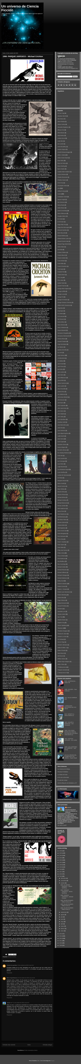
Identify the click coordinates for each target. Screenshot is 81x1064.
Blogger (52, 1060)
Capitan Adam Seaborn (64, 171)
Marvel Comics (61, 486)
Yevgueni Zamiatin (62, 670)
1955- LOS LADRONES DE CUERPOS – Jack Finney (71, 748)
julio (62, 917)
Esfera (21, 364)
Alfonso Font (61, 130)
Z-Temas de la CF (62, 672)
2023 (60, 857)
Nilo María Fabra (62, 519)
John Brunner (61, 400)
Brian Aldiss (61, 160)
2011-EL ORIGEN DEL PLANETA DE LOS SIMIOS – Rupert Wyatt (71, 756)
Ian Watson (60, 347)
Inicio (29, 1044)
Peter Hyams (61, 544)
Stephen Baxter (62, 619)
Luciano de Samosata (63, 475)
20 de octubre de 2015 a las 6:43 (25, 965)
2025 (60, 853)
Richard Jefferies (62, 572)
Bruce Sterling (61, 166)
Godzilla (45, 145)
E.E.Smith (60, 219)
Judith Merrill (61, 436)
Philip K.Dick (61, 553)
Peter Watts (61, 547)
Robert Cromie (61, 586)
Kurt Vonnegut (61, 461)
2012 (60, 938)
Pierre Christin (61, 555)
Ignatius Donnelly (62, 350)
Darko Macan (61, 208)
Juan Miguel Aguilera (63, 433)
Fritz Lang (60, 277)
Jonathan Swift (61, 422)
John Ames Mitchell (63, 397)
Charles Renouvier (62, 177)
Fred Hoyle (60, 269)
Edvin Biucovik (61, 233)
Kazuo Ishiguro (61, 447)
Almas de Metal (22, 299)
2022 (60, 860)
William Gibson (61, 658)
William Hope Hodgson (64, 661)
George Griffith (61, 291)
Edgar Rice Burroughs (63, 227)
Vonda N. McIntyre (62, 645)
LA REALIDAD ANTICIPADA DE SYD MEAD (70, 707)
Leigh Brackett (61, 466)
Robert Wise (61, 597)
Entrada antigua (47, 1044)
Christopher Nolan (62, 185)
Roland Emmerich (62, 603)
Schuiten (60, 608)
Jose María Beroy (62, 425)
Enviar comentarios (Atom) (30, 1050)
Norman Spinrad (62, 522)
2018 (60, 869)
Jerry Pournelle (61, 388)
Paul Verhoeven (62, 536)
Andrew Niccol (61, 138)
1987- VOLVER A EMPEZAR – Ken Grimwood (69, 724)
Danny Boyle (61, 205)
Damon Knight (61, 199)
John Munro (61, 411)
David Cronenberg (62, 210)
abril (62, 924)
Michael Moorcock (62, 503)
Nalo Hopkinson (62, 508)
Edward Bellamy (62, 235)
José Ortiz (60, 427)
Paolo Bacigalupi (62, 533)
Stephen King (61, 622)
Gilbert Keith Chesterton (64, 305)
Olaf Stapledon (61, 528)
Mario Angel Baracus (12, 977)
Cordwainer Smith (62, 196)
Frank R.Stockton (62, 266)
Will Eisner (60, 656)
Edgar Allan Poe (62, 224)
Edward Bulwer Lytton (63, 238)
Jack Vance (61, 375)
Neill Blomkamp (62, 517)
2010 (60, 943)
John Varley (61, 416)
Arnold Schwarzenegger (64, 152)
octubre (63, 883)
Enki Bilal (60, 249)
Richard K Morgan (62, 575)
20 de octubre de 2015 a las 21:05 (26, 977)
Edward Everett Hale (63, 241)
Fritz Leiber (60, 280)
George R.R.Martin (62, 299)
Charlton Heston (62, 180)
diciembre (63, 878)
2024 (60, 855)
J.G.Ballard (60, 361)
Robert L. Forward (62, 589)
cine (59, 188)
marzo (62, 926)
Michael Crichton (12, 956)
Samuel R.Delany (62, 606)
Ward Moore (61, 653)
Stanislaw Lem (61, 611)
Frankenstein (6, 388)
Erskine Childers (62, 252)
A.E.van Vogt (61, 113)
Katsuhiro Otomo (62, 444)
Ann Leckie (60, 144)
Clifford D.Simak (62, 191)
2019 (60, 867)
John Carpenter (62, 405)
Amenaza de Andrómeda (9, 362)
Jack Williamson (62, 377)
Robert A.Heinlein (62, 583)
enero (62, 931)
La (49, 361)
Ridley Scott (61, 581)
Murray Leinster (62, 505)
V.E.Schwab (61, 639)
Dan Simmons (61, 202)
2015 (60, 876)
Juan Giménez (61, 430)
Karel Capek (61, 441)
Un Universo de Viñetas (64, 769)
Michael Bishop (62, 497)
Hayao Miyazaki (62, 330)
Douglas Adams (62, 216)
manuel (9, 1002)
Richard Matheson (62, 578)
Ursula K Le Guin (62, 636)
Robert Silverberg (62, 594)
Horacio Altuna (61, 338)
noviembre (64, 880)
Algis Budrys (61, 135)
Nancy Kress (61, 511)
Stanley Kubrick (62, 614)
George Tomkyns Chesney (64, 302)
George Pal (61, 297)
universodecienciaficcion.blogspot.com (68, 68)
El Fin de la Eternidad (63, 777)
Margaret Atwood (62, 480)
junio (62, 919)
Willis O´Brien (61, 664)
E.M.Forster (61, 221)
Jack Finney (61, 366)
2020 (60, 864)
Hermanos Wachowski (63, 336)
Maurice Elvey (61, 491)
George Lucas (61, 294)
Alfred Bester (61, 132)
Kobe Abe (60, 455)
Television (60, 628)
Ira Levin (60, 352)
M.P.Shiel (60, 477)
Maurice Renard (62, 494)
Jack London (61, 372)
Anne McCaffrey (62, 146)
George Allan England (63, 288)
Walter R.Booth (61, 650)
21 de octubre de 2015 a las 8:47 (21, 1002)
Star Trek (60, 617)
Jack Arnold (61, 363)
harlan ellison (61, 322)
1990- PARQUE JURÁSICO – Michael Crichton (66, 897)
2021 (60, 862)
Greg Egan (60, 311)
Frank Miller (61, 263)
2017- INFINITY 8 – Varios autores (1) (70, 714)
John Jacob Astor (62, 408)
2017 (60, 871)
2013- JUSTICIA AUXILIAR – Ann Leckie (71, 739)
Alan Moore (61, 118)
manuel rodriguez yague (64, 60)
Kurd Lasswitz (61, 458)
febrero (63, 928)
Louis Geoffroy (61, 472)
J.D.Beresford (61, 358)
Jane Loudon (61, 386)
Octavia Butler (61, 525)
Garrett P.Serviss (62, 285)
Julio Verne (60, 439)
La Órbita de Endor (63, 774)
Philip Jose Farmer (62, 550)
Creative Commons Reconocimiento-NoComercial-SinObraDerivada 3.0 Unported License (66, 63)
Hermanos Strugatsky (63, 333)
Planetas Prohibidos (63, 771)
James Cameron (62, 383)
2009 (60, 945)
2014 (60, 933)
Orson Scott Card (62, 530)
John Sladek (61, 413)
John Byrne (61, 402)
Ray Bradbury (61, 561)
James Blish (61, 380)
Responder (9, 972)
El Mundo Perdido (17, 118)
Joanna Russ (61, 391)
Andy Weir (60, 141)
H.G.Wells (60, 313)
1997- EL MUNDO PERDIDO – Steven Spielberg (66, 886)
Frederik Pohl (61, 272)
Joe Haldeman (61, 394)
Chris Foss (60, 182)
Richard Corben (62, 567)
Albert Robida (61, 121)
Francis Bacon (61, 255)
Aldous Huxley (61, 124)
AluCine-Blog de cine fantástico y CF (67, 783)
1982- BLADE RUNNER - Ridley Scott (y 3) (67, 901)
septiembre (64, 912)
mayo (62, 921)
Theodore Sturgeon (63, 631)
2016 (60, 874)
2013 (60, 936)
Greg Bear (60, 308)
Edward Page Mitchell (63, 244)
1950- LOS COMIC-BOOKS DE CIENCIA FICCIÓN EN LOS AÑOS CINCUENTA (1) (71, 732)
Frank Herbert (61, 260)
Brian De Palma (62, 163)
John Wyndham (62, 419)
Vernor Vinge (61, 642)
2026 (60, 850)
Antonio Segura (62, 149)
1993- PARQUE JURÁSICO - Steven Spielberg (66, 891)
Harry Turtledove (62, 327)
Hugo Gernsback (62, 344)
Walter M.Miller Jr (62, 647)
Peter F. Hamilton (62, 542)
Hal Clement (61, 319)
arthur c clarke (61, 155)
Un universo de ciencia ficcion (65, 58)
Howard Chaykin (62, 341)
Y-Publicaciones (62, 667)
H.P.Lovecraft (61, 316)
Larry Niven (61, 464)
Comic (59, 194)
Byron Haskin (61, 169)
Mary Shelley (61, 489)
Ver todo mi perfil (62, 825)
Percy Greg (61, 539)
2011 (60, 940)
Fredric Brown (61, 274)
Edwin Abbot (61, 246)
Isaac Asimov (61, 355)
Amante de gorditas (12, 965)
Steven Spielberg (62, 625)
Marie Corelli (61, 483)
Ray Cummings (62, 564)
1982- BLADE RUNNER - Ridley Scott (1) (67, 908)
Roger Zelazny (61, 600)
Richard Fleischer (62, 569)
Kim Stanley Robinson (63, 452)
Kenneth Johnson (62, 450)
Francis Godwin (62, 258)
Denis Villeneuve (62, 213)
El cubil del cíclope (62, 780)
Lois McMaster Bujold (63, 469)
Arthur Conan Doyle (63, 157)
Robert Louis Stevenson (64, 592)
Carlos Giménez (62, 174)
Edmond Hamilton (62, 230)
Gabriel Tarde (61, 283)
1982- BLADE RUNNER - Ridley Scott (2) (67, 905)
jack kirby (60, 369)
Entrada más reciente (9, 1044)
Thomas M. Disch (62, 633)
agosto (63, 914)
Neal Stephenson (62, 514)
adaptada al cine (19, 293)
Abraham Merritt (62, 116)
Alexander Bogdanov (63, 127)
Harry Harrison (61, 324)
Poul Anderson (61, 558)
